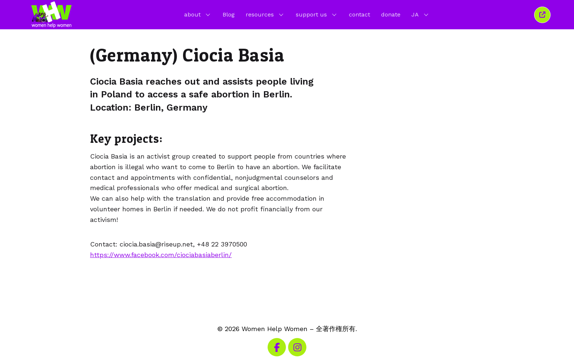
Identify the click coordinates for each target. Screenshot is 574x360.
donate (390, 14)
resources (265, 14)
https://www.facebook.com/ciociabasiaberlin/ (161, 255)
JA (420, 14)
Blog (229, 14)
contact (359, 14)
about (198, 14)
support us (317, 14)
